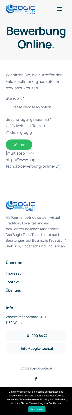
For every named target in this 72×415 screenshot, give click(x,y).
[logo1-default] (20, 5)
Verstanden (36, 409)
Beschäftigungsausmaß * (29, 119)
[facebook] (36, 379)
